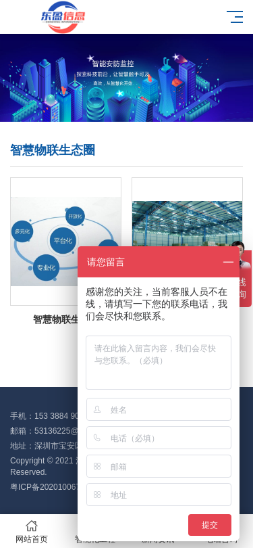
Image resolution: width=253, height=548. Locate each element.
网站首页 (31, 531)
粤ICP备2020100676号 (51, 487)
